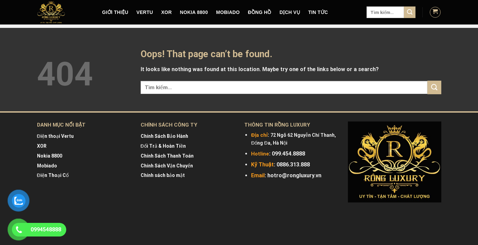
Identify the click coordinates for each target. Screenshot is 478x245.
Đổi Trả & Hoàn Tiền (163, 146)
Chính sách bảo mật (163, 175)
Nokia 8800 (49, 156)
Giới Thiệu (115, 12)
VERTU (145, 12)
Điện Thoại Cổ (53, 175)
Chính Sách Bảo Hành (164, 136)
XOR (166, 12)
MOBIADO (228, 12)
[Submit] (409, 12)
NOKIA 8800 (194, 12)
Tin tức (318, 12)
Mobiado (47, 165)
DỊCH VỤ (290, 12)
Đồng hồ (259, 12)
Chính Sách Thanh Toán (167, 156)
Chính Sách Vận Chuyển (167, 165)
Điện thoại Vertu (55, 136)
